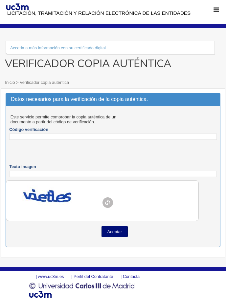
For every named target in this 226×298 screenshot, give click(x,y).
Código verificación (28, 129)
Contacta (131, 276)
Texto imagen (22, 166)
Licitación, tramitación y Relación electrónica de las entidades (99, 13)
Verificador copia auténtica (43, 82)
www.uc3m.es (51, 276)
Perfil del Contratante (93, 276)
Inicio (10, 82)
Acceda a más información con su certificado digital (58, 47)
